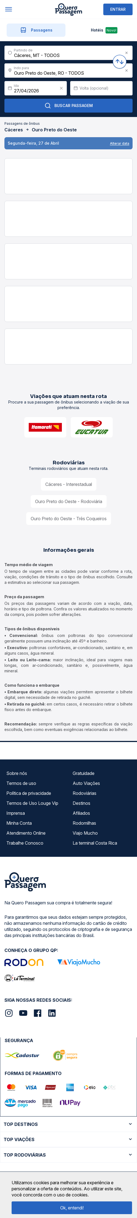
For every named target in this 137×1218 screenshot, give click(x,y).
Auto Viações (86, 783)
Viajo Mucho (85, 833)
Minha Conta (19, 823)
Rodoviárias (84, 793)
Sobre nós (16, 773)
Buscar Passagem (68, 105)
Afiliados (81, 813)
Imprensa (15, 813)
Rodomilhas (84, 823)
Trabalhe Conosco (24, 843)
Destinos (81, 803)
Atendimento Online (26, 833)
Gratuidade (83, 773)
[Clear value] (61, 88)
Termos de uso (21, 783)
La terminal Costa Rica (95, 843)
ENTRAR (118, 9)
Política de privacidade (28, 793)
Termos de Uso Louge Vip (32, 803)
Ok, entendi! (72, 1208)
